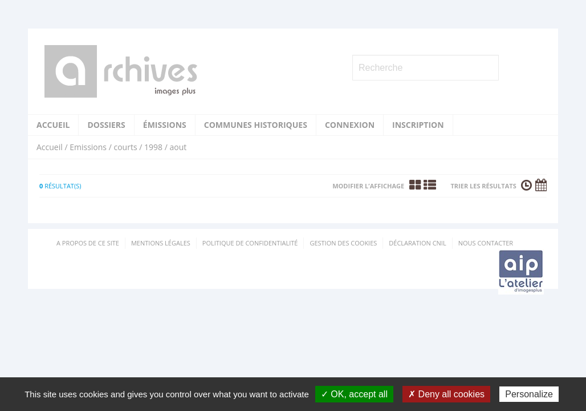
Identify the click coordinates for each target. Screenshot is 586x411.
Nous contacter (485, 243)
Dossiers (106, 124)
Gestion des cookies (343, 243)
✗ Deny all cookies (446, 394)
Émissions (164, 124)
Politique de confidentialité (250, 243)
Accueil (53, 124)
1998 (153, 147)
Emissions (88, 147)
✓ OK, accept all (354, 394)
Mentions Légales (160, 243)
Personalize (529, 394)
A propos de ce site (87, 243)
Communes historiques (255, 124)
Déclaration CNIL (417, 243)
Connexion (350, 124)
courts (125, 147)
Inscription (418, 124)
